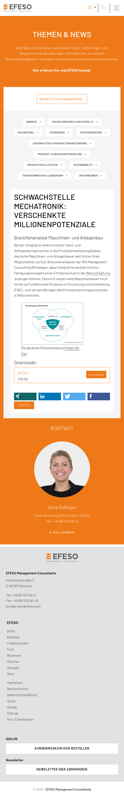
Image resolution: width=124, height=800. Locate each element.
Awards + (33, 121)
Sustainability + (85, 165)
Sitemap (12, 713)
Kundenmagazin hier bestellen (62, 748)
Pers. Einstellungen (20, 719)
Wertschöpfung (98, 273)
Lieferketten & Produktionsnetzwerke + (62, 143)
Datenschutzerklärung (22, 695)
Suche (11, 701)
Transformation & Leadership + (45, 175)
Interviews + (59, 132)
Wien (10, 674)
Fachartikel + (28, 132)
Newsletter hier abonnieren (62, 769)
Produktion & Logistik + (44, 165)
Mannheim (14, 655)
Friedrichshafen (18, 643)
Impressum (15, 683)
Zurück (24, 405)
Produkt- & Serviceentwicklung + (62, 154)
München (13, 662)
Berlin (11, 631)
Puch (10, 649)
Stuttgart (13, 668)
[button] (25, 396)
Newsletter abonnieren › (62, 99)
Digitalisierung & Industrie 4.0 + (75, 121)
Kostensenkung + (93, 132)
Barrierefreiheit (17, 689)
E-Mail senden (62, 532)
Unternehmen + (90, 175)
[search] (104, 8)
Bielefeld (13, 637)
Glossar (12, 707)
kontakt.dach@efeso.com (23, 606)
